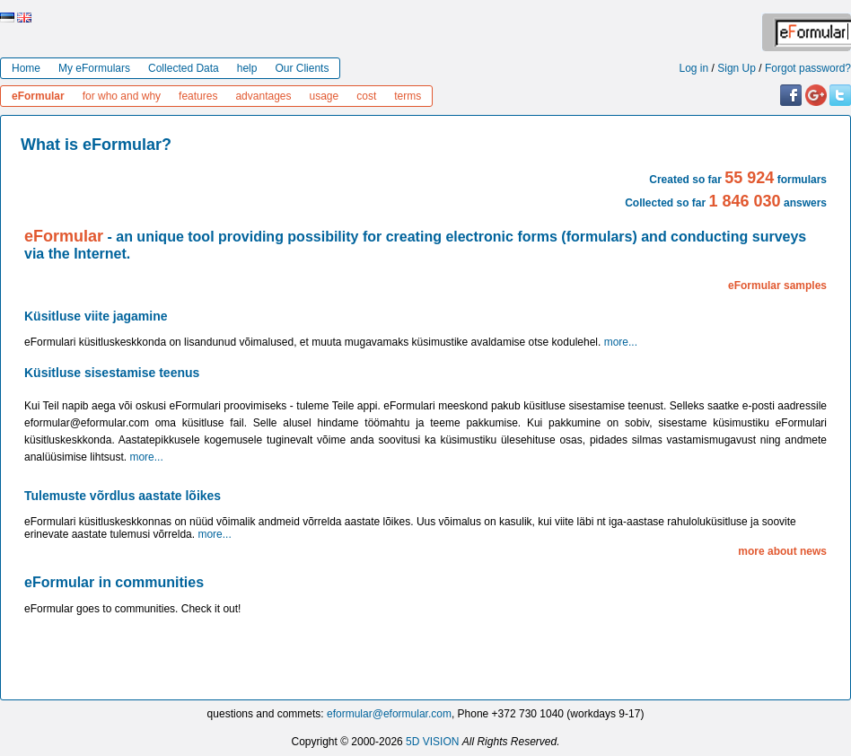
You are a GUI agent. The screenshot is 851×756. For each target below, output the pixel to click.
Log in (694, 68)
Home (26, 68)
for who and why (122, 96)
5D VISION (432, 741)
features (198, 96)
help (247, 68)
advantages (263, 96)
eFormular (38, 96)
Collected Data (183, 68)
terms (407, 96)
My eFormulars (94, 68)
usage (324, 96)
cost (366, 96)
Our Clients (302, 68)
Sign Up (736, 68)
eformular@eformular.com (389, 714)
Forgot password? (808, 68)
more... (620, 342)
